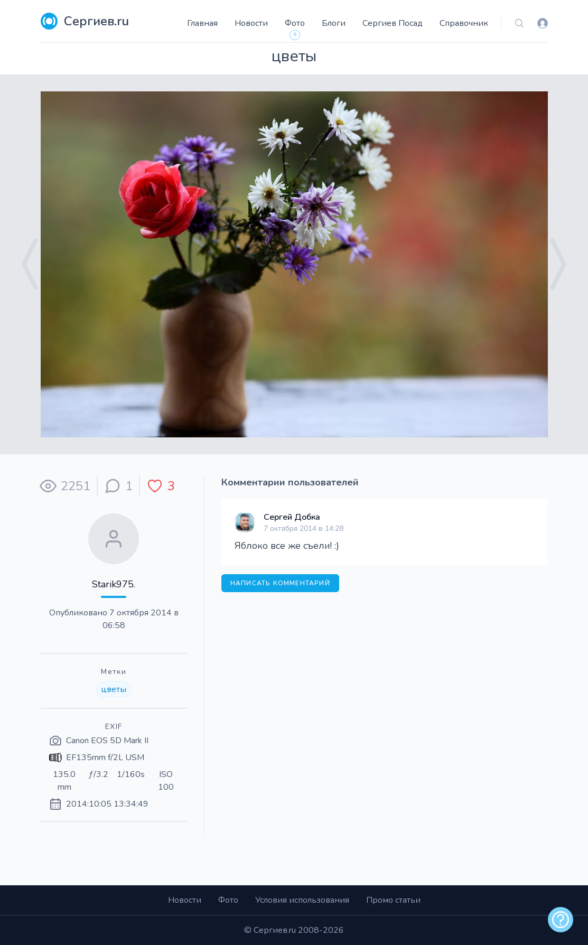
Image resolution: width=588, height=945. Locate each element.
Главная (202, 23)
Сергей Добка (292, 517)
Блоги (334, 23)
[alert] (560, 919)
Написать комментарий (280, 583)
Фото (295, 23)
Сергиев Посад (392, 23)
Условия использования (302, 900)
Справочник (464, 23)
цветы (113, 689)
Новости (251, 23)
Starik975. (113, 584)
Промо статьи (393, 900)
